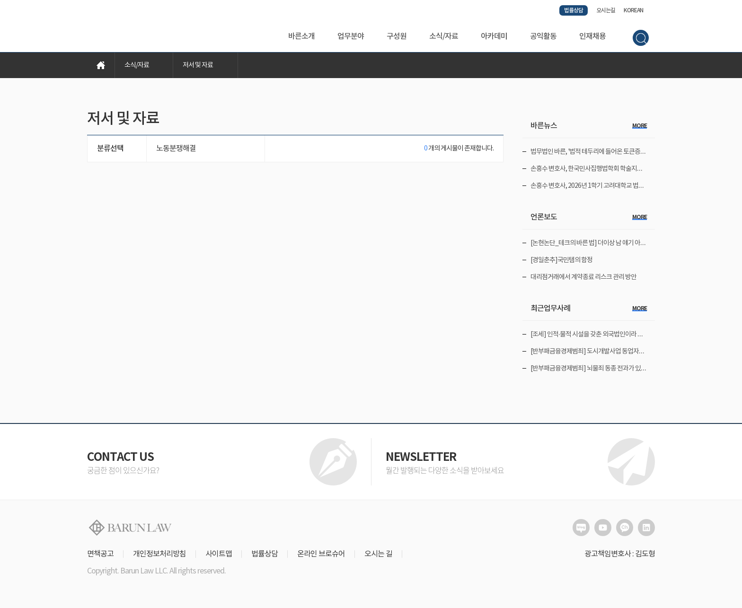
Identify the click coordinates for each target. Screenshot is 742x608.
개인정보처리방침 (159, 554)
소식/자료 (443, 36)
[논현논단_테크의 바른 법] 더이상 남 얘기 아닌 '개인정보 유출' (607, 243)
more (639, 126)
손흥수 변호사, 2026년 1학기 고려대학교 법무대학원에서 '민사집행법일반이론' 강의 (635, 186)
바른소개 (301, 36)
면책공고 (100, 554)
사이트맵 (218, 554)
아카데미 (494, 36)
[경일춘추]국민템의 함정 (561, 260)
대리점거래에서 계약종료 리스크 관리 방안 (583, 277)
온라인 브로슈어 (321, 554)
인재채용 (592, 36)
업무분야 (350, 36)
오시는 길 (378, 554)
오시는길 (605, 10)
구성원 (396, 36)
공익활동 (543, 36)
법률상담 (573, 10)
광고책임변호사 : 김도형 (619, 554)
